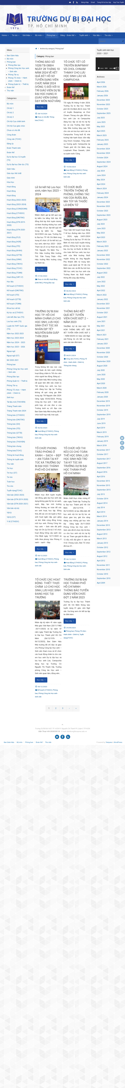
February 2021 (103, 339)
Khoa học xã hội (13, 308)
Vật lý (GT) (11, 517)
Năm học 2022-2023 (15, 333)
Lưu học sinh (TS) (14, 321)
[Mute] (114, 68)
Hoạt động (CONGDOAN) (17, 209)
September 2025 (103, 113)
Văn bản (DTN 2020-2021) (17, 504)
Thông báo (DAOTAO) (16, 420)
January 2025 (102, 144)
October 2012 (102, 547)
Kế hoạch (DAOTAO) (15, 290)
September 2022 (103, 268)
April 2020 (101, 383)
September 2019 (103, 414)
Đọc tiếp (41, 107)
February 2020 (103, 392)
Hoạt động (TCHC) (14, 268)
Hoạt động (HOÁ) (14, 242)
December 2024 (103, 149)
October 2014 (102, 499)
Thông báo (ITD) (13, 428)
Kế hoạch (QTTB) (14, 299)
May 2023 (101, 233)
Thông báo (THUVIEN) (16, 442)
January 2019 (102, 441)
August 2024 (102, 166)
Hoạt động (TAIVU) (14, 264)
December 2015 (103, 481)
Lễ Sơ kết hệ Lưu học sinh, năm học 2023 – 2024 (48, 191)
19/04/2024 (71, 167)
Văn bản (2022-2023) (15, 495)
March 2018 (102, 445)
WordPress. (118, 742)
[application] (107, 64)
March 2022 (102, 295)
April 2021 (101, 330)
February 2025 (103, 140)
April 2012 (101, 561)
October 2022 (102, 264)
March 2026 (102, 87)
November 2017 (103, 450)
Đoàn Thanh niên (14, 148)
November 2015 (103, 485)
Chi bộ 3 (10, 117)
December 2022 (103, 255)
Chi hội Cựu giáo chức (16, 126)
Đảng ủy (10, 144)
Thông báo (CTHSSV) (16, 415)
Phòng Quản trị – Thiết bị (18, 84)
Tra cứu (10, 486)
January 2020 (102, 397)
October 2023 (102, 211)
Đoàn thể (10, 87)
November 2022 (103, 259)
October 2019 (102, 410)
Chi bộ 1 (10, 108)
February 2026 (103, 91)
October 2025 (102, 109)
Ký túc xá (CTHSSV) (15, 312)
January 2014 (102, 521)
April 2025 (101, 131)
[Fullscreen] (117, 68)
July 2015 (101, 494)
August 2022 (102, 273)
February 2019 (103, 436)
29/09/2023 (71, 628)
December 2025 (103, 100)
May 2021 (101, 326)
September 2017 (103, 459)
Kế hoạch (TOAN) (14, 304)
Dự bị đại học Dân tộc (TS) (18, 164)
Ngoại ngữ (11, 351)
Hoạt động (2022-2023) (16, 200)
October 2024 (102, 157)
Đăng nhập (84, 2)
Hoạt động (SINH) (14, 259)
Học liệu (10, 282)
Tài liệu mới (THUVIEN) (16, 402)
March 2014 (102, 516)
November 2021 (103, 308)
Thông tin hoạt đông (15, 455)
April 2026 (101, 82)
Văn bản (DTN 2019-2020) (17, 499)
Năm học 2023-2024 (15, 338)
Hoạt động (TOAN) (14, 273)
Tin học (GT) (12, 473)
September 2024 (103, 162)
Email (92, 2)
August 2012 (102, 556)
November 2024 (103, 153)
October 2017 (102, 454)
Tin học (10, 468)
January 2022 (102, 299)
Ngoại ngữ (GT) (13, 356)
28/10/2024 (42, 114)
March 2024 (102, 188)
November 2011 (103, 565)
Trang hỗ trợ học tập (103, 2)
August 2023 (102, 219)
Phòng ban (70, 631)
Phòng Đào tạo (49, 283)
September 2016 (103, 468)
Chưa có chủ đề (43, 117)
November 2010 (103, 569)
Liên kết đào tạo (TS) (15, 317)
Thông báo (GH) (13, 424)
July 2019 (101, 419)
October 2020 (102, 357)
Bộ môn (10, 59)
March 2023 (102, 242)
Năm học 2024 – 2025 (16, 342)
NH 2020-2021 (13, 360)
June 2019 (101, 423)
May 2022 (101, 286)
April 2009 (101, 583)
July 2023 (101, 224)
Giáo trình (11, 178)
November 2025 (103, 104)
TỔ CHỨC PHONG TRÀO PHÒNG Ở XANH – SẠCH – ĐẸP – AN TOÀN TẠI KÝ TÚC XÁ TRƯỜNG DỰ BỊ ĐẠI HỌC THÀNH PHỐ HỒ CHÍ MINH (48, 459)
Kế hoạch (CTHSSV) (44, 690)
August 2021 (102, 317)
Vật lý (9, 512)
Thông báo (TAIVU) (15, 437)
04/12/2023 (42, 556)
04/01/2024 (71, 355)
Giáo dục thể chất (14, 173)
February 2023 (103, 246)
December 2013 (103, 525)
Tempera (109, 742)
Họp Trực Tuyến (118, 2)
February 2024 (103, 193)
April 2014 (101, 512)
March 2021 (102, 335)
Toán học (11, 482)
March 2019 (102, 432)
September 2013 (103, 530)
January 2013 (102, 543)
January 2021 (102, 344)
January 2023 (102, 250)
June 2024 (101, 175)
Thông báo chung (70, 365)
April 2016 (101, 476)
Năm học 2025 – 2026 (16, 347)
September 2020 (103, 361)
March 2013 (102, 538)
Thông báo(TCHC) (14, 450)
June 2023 (101, 228)
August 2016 (102, 472)
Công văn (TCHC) (72, 359)
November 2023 (103, 206)
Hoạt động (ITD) (13, 246)
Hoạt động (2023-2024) (16, 204)
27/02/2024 (42, 276)
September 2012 (103, 552)
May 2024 (101, 180)
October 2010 (102, 574)
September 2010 (103, 578)
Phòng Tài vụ (13, 74)
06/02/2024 (71, 291)
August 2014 (102, 503)
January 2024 (102, 197)
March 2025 (102, 135)
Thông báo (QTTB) (14, 433)
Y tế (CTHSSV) (13, 521)
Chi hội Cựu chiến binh (16, 121)
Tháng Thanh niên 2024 (16, 411)
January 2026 (102, 95)
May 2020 (101, 379)
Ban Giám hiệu (13, 55)
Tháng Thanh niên (14, 406)
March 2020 (102, 388)
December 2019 (103, 401)
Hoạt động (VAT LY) (15, 277)
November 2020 (103, 352)
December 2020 (103, 348)
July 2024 (101, 171)
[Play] (99, 68)
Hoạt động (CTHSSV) (74, 170)
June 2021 (101, 321)
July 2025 (101, 118)
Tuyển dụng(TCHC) (14, 490)
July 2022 (101, 277)
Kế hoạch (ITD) (13, 295)
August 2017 (102, 463)
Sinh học (10, 397)
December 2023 (103, 202)
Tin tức (10, 477)
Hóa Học (10, 182)
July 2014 (101, 507)
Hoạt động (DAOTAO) (15, 218)
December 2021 (103, 304)
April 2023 (101, 237)
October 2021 (102, 312)
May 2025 (101, 126)
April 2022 (101, 290)
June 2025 (101, 122)
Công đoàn (11, 135)
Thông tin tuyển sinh (15, 459)
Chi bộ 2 (10, 112)
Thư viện (10, 90)
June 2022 (101, 282)
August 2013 (102, 534)
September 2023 (103, 215)
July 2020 (101, 370)
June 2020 (101, 374)
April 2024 (101, 184)
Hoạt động (11, 187)
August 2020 (102, 366)
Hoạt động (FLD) (13, 237)
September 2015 (103, 490)
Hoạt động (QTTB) (14, 255)
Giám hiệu (11, 169)
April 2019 (101, 428)
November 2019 (103, 406)
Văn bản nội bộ (13, 508)
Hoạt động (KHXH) (14, 250)
